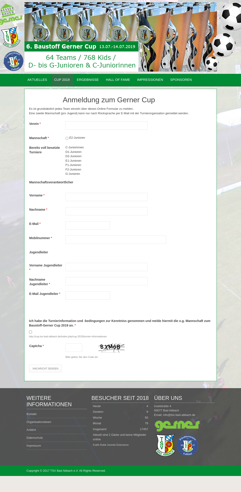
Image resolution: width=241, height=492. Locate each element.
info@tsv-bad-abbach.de (179, 415)
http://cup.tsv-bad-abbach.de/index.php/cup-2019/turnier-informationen (68, 336)
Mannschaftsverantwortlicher (47, 182)
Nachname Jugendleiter (39, 282)
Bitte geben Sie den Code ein (81, 357)
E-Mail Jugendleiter (44, 294)
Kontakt (31, 414)
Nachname (38, 209)
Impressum (34, 445)
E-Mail (35, 224)
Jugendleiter (38, 252)
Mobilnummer (40, 238)
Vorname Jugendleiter (45, 267)
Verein (35, 124)
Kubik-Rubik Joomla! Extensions (111, 444)
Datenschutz (35, 437)
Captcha (36, 346)
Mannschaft (39, 138)
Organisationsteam (39, 422)
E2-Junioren (77, 137)
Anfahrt (31, 429)
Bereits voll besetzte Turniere (44, 150)
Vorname (36, 195)
